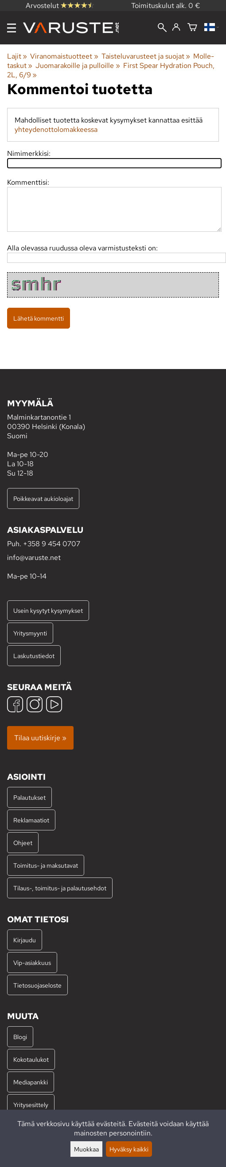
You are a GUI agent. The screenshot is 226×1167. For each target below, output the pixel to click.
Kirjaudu (24, 940)
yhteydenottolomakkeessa (56, 129)
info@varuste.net (34, 557)
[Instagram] (35, 705)
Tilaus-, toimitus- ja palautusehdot (59, 888)
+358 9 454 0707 (51, 543)
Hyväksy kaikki (128, 1149)
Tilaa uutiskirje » (40, 737)
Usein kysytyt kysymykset (48, 610)
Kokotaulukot (31, 1059)
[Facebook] (15, 705)
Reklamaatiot (31, 820)
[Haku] (162, 28)
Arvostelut (60, 5)
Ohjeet (22, 842)
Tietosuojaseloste (37, 985)
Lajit (17, 56)
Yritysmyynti (30, 633)
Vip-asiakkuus (32, 962)
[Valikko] (11, 28)
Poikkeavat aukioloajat (43, 498)
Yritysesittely (30, 1104)
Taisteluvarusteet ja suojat (145, 56)
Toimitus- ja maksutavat (45, 865)
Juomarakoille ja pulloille (77, 65)
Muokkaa (86, 1149)
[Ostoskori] (192, 27)
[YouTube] (54, 705)
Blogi (20, 1036)
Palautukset (29, 797)
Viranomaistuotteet (64, 56)
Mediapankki (30, 1082)
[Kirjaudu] (176, 27)
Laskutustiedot (34, 655)
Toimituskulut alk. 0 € (165, 5)
